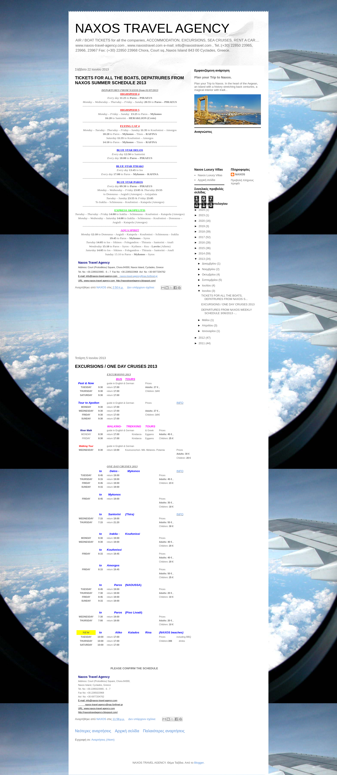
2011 (202, 343)
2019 (202, 226)
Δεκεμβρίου (209, 263)
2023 (202, 215)
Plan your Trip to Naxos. (213, 77)
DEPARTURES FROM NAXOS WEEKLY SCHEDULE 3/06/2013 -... (226, 311)
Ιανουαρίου (209, 331)
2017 (202, 237)
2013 (202, 258)
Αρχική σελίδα (127, 731)
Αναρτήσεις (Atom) (103, 739)
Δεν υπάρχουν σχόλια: (141, 287)
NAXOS (240, 174)
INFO (179, 402)
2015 (202, 248)
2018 (202, 231)
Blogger (199, 762)
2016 (202, 242)
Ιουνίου (207, 290)
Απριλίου (208, 325)
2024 (202, 209)
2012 (202, 337)
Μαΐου (206, 320)
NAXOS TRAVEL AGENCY (152, 28)
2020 (202, 220)
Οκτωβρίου (209, 274)
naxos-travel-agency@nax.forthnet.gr (139, 276)
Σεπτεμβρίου (210, 279)
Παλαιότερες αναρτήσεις (164, 731)
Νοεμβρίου (209, 269)
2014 (202, 253)
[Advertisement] (130, 324)
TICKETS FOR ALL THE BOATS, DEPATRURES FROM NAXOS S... (224, 297)
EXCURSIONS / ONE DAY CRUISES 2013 (116, 366)
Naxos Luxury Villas (210, 175)
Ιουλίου (207, 285)
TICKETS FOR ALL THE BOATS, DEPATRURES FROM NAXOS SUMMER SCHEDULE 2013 (129, 80)
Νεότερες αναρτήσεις (93, 731)
